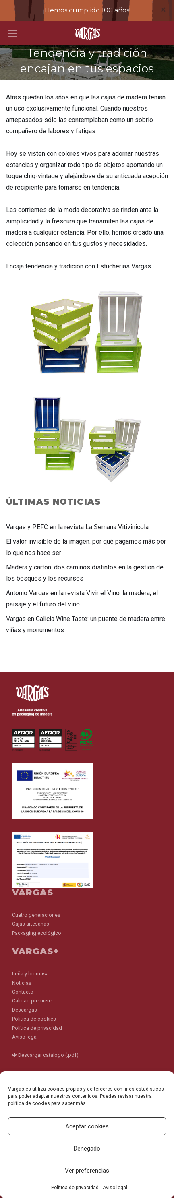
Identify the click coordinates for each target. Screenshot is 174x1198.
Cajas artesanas (30, 924)
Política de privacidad (75, 1187)
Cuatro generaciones (36, 915)
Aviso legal (115, 1187)
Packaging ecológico (36, 933)
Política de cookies (34, 1019)
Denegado (87, 1148)
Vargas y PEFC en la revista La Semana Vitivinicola (77, 527)
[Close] (163, 9)
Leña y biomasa (30, 974)
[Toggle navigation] (12, 33)
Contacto (22, 992)
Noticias (21, 983)
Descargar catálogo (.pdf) (45, 1055)
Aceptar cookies (87, 1126)
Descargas (24, 1010)
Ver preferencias (87, 1170)
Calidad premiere (32, 1001)
